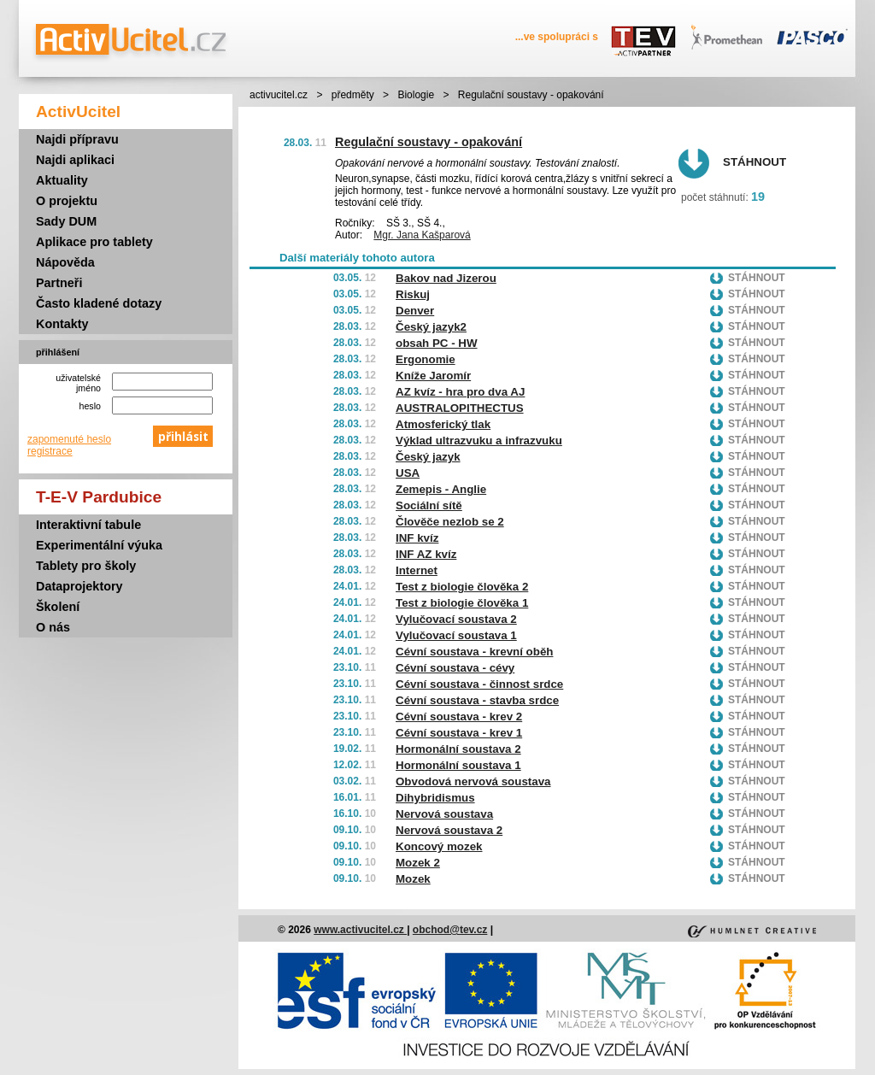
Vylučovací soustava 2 (456, 619)
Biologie (415, 95)
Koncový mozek (439, 846)
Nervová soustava (444, 814)
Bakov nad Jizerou (446, 278)
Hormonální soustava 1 (458, 765)
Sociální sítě (429, 505)
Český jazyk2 (431, 326)
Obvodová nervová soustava (473, 781)
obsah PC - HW (437, 343)
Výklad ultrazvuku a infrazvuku (479, 440)
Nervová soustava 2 (449, 830)
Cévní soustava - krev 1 (459, 732)
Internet (417, 570)
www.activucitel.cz (360, 930)
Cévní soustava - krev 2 (459, 716)
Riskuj (413, 294)
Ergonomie (425, 359)
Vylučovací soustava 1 (456, 635)
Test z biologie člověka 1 (462, 602)
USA (408, 473)
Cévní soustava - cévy (455, 667)
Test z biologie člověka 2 (462, 586)
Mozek (413, 878)
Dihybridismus (435, 797)
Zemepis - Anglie (441, 489)
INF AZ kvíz (426, 554)
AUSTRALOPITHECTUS (460, 408)
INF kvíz (417, 538)
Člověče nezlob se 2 (450, 521)
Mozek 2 (418, 862)
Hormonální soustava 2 (458, 749)
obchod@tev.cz (450, 930)
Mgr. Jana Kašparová (421, 235)
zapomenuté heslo (69, 439)
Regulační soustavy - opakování (428, 142)
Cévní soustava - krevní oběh (474, 651)
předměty (353, 95)
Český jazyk (428, 456)
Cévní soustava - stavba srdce (477, 700)
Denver (415, 310)
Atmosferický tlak (443, 424)
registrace (50, 451)
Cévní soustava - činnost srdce (479, 684)
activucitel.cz (279, 95)
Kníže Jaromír (433, 375)
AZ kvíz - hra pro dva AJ (460, 391)
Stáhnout (754, 162)
